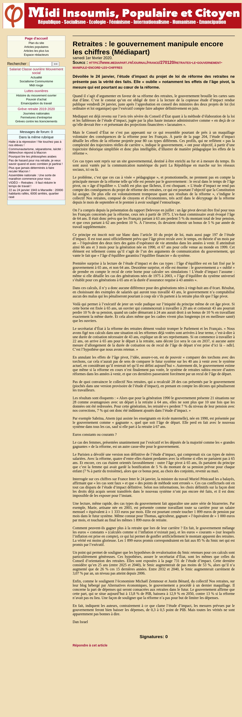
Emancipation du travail (36, 103)
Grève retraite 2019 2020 (36, 109)
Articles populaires (36, 47)
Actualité (36, 77)
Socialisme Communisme (36, 81)
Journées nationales (36, 113)
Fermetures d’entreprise (36, 117)
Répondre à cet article (90, 645)
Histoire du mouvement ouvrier (36, 95)
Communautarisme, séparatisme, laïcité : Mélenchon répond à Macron (36, 150)
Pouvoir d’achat (36, 99)
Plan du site (36, 43)
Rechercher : (18, 64)
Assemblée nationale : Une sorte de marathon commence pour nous (32, 176)
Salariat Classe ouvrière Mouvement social (36, 71)
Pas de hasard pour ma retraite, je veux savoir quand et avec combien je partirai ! (36, 162)
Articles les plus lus (36, 51)
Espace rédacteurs (36, 54)
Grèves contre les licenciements (36, 121)
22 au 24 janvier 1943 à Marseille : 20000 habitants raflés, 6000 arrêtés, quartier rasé (36, 193)
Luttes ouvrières (36, 91)
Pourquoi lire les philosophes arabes (32, 156)
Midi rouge (36, 85)
